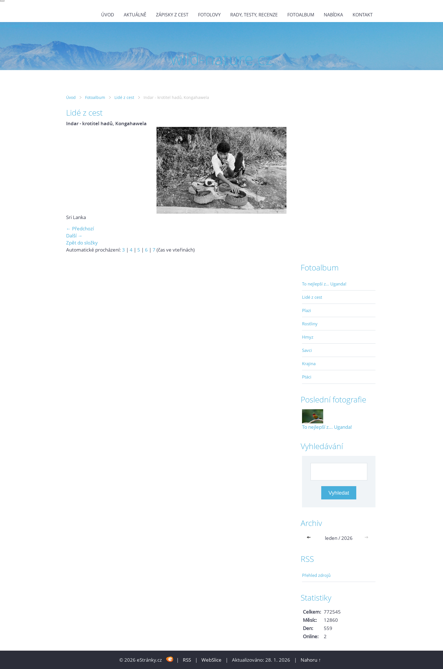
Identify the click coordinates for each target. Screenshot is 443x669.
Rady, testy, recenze (254, 15)
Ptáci (306, 377)
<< (310, 538)
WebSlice (211, 660)
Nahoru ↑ (311, 660)
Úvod (107, 15)
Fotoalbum (300, 15)
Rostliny (310, 323)
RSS (187, 660)
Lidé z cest (124, 97)
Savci (307, 350)
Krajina (309, 363)
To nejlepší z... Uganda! (324, 284)
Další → (74, 235)
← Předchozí (80, 228)
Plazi (306, 310)
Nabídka (333, 15)
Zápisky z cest (172, 15)
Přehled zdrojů (316, 575)
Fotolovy (209, 15)
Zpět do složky (82, 242)
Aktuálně (135, 15)
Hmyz (307, 337)
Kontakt (363, 15)
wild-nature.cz (16, 25)
